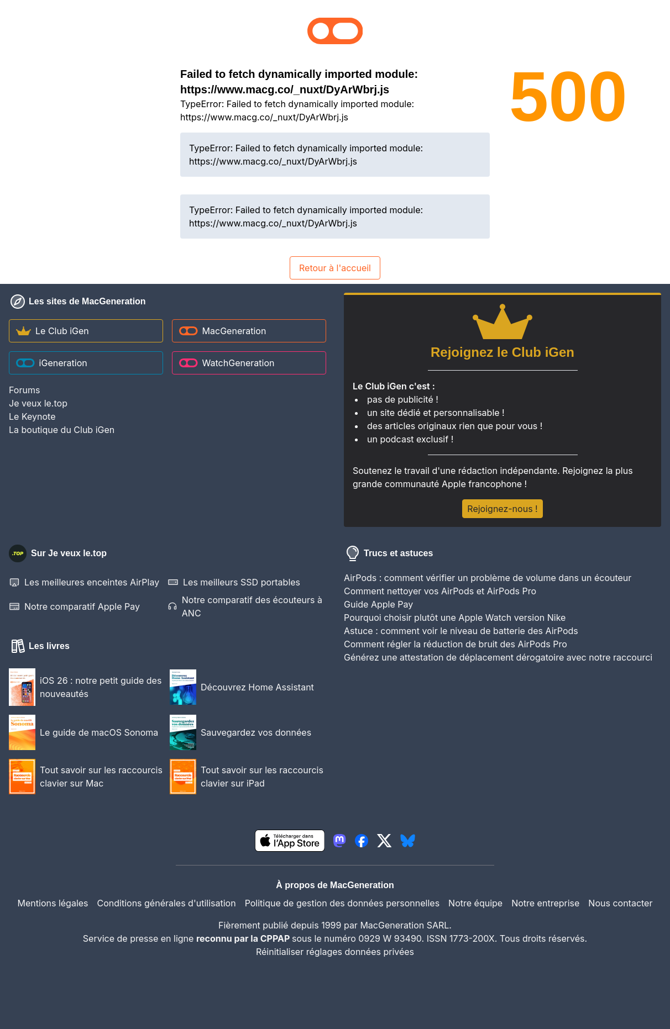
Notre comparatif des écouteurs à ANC (245, 606)
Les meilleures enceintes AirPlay (84, 582)
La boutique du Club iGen (61, 429)
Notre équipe (475, 903)
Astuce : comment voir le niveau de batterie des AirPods (461, 630)
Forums (24, 389)
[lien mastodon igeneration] (339, 840)
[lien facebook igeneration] (361, 840)
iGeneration (51, 362)
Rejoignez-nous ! (502, 508)
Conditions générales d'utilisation (166, 903)
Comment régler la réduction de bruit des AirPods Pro (455, 644)
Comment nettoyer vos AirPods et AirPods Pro (440, 591)
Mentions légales (53, 903)
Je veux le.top (38, 403)
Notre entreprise (545, 903)
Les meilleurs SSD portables (234, 582)
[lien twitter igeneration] (384, 840)
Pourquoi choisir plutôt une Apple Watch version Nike (455, 617)
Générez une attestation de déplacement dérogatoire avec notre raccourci (498, 657)
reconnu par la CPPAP (244, 938)
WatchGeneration (226, 362)
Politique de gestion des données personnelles (342, 903)
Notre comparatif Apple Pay (74, 606)
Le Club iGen (52, 330)
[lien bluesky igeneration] (407, 840)
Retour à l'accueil (335, 267)
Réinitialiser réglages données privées (335, 951)
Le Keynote (32, 416)
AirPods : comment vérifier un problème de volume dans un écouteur (487, 577)
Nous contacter (620, 903)
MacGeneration (222, 330)
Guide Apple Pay (378, 604)
